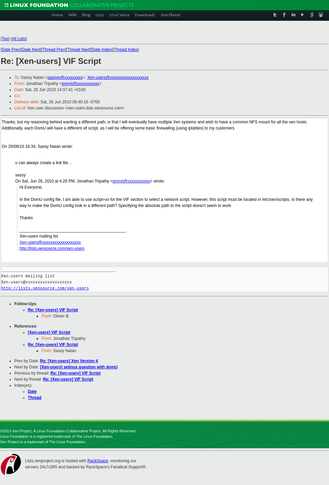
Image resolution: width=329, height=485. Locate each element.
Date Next (31, 49)
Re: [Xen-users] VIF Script (53, 310)
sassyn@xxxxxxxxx (65, 77)
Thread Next (78, 49)
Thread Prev (53, 49)
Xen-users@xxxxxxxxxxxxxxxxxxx (118, 77)
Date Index (102, 49)
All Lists (19, 38)
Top (5, 38)
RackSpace (97, 460)
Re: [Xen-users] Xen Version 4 (69, 361)
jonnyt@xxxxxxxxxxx (80, 83)
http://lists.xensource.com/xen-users (51, 248)
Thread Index (126, 49)
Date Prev (11, 49)
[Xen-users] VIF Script (49, 332)
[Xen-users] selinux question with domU (79, 367)
